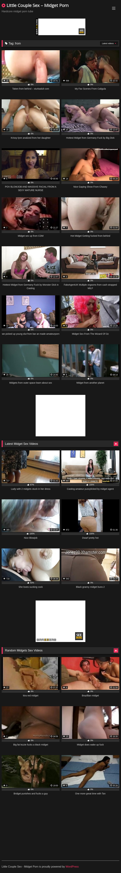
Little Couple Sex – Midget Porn (35, 5)
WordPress (72, 866)
